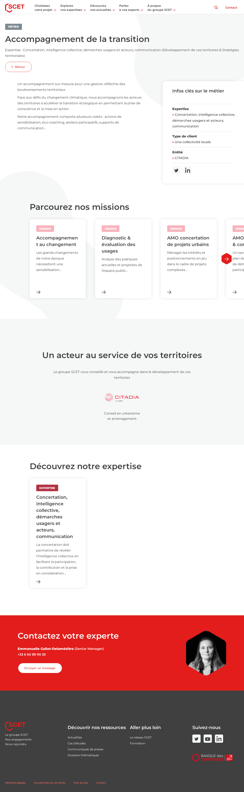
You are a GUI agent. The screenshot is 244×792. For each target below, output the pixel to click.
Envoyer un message (39, 668)
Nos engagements (18, 739)
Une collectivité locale (193, 142)
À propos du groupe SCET (160, 8)
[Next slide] (226, 258)
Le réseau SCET (141, 737)
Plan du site (81, 782)
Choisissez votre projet (43, 8)
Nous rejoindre (15, 744)
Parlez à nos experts (129, 8)
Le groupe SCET (16, 735)
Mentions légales (15, 782)
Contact (231, 7)
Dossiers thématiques (83, 755)
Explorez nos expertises (71, 8)
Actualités (75, 737)
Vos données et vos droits (49, 782)
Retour (18, 67)
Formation (137, 743)
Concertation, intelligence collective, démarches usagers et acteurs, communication (203, 120)
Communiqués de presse (85, 749)
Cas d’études (77, 743)
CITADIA (181, 158)
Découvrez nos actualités (100, 8)
